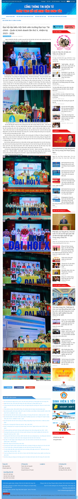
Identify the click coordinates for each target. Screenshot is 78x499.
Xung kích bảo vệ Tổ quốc (27, 470)
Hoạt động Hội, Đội (8, 472)
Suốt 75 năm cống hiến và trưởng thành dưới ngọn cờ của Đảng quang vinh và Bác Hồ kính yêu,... (63, 82)
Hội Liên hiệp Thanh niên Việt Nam (25, 17)
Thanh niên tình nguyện (26, 466)
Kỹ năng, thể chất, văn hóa (65, 470)
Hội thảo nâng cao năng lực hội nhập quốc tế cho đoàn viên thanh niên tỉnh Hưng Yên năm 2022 (27, 457)
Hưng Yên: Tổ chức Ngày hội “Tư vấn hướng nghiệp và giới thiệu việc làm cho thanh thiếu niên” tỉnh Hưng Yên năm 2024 (63, 323)
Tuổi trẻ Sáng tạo (25, 468)
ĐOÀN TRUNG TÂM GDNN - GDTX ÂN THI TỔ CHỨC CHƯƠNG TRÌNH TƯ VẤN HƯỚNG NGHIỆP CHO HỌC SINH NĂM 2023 (63, 333)
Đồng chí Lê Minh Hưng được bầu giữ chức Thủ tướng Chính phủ (67, 278)
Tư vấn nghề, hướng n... (60, 285)
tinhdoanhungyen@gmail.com (68, 490)
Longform (56, 131)
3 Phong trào (24, 464)
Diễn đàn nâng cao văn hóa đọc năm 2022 (14, 443)
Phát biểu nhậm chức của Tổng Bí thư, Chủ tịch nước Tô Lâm (67, 272)
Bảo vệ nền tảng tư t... (59, 210)
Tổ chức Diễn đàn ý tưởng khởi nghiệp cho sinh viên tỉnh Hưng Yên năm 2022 (22, 447)
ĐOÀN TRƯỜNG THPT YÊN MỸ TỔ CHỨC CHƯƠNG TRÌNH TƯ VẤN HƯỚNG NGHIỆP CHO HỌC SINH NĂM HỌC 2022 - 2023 (63, 343)
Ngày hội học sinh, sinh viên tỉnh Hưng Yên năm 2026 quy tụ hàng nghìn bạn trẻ (23, 403)
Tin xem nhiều (57, 31)
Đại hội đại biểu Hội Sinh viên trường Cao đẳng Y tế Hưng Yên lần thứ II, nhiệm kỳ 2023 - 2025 (26, 415)
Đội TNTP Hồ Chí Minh (9, 478)
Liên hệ (48, 1)
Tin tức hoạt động (7, 36)
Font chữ (63, 1)
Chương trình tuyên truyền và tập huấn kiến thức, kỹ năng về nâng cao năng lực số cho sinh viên (27, 445)
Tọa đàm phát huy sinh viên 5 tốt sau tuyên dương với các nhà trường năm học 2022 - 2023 (25, 430)
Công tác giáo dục (6, 468)
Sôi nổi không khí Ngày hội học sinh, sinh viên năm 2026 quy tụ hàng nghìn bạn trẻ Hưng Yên (26, 401)
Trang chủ (5, 464)
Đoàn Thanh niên (10, 17)
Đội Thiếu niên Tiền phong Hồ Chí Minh (57, 17)
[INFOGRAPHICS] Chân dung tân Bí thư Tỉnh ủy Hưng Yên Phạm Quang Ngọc (63, 150)
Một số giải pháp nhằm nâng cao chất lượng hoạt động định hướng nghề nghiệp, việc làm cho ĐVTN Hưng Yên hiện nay (63, 352)
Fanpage (43, 1)
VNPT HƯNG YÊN (41, 498)
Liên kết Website (56, 1)
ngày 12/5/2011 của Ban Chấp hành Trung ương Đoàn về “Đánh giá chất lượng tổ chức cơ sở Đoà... (63, 95)
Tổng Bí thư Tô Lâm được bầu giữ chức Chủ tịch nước (68, 265)
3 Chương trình (62, 464)
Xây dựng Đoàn (6, 466)
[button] (74, 16)
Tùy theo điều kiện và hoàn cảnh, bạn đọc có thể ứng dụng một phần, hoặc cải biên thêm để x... (63, 89)
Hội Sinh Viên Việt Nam (40, 17)
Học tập (60, 466)
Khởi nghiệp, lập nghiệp (64, 468)
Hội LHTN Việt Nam (8, 474)
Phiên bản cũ (6, 493)
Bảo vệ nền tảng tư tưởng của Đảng (12, 20)
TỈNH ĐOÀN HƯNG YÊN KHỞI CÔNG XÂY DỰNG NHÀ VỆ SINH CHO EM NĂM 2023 (24, 409)
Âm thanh (72, 1)
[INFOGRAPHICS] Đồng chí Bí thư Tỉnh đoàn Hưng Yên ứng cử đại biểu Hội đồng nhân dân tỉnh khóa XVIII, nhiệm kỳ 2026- (63, 182)
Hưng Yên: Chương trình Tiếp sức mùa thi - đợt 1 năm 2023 (18, 424)
